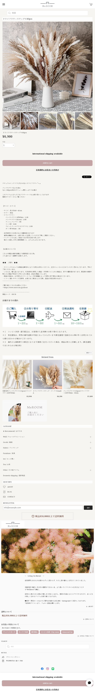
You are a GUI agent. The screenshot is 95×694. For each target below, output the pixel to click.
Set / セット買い (8, 459)
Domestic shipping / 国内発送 (14, 476)
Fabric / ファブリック (10, 448)
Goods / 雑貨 (7, 442)
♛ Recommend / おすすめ (12, 431)
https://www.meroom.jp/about (16, 287)
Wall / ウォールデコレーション (14, 437)
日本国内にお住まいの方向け (47, 170)
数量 (3, 142)
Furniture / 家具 (9, 453)
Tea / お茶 (6, 465)
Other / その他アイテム (11, 470)
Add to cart (47, 163)
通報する (89, 353)
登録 (88, 508)
